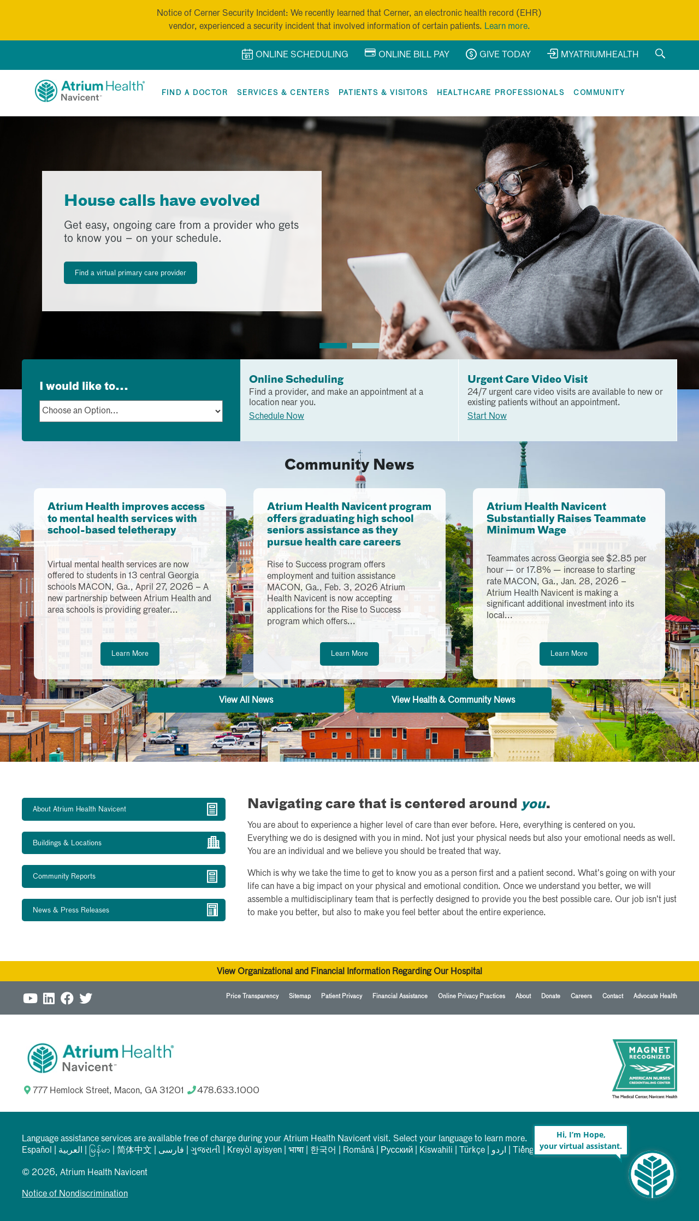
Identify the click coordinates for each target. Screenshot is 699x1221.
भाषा (296, 1150)
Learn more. (507, 26)
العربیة (70, 1150)
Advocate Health (655, 996)
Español (37, 1150)
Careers (581, 996)
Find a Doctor (195, 93)
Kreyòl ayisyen (254, 1150)
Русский (397, 1150)
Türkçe (472, 1150)
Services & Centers (283, 93)
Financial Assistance (400, 996)
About (523, 996)
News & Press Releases (71, 910)
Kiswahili (436, 1150)
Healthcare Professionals (500, 93)
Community (599, 93)
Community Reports (64, 876)
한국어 (323, 1150)
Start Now (487, 416)
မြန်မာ (99, 1150)
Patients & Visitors (383, 93)
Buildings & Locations (67, 843)
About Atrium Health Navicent (79, 809)
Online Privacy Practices (471, 996)
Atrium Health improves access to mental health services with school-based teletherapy (126, 519)
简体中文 (134, 1150)
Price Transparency (252, 996)
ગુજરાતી (206, 1150)
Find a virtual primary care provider (130, 273)
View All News (246, 700)
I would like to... (83, 386)
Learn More (130, 653)
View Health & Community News (453, 700)
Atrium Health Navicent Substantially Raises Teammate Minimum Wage (566, 519)
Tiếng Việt (532, 1150)
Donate (550, 996)
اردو (498, 1150)
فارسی (171, 1150)
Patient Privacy (341, 996)
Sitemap (300, 996)
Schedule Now (276, 416)
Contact (612, 996)
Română (358, 1150)
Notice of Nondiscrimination (75, 1194)
